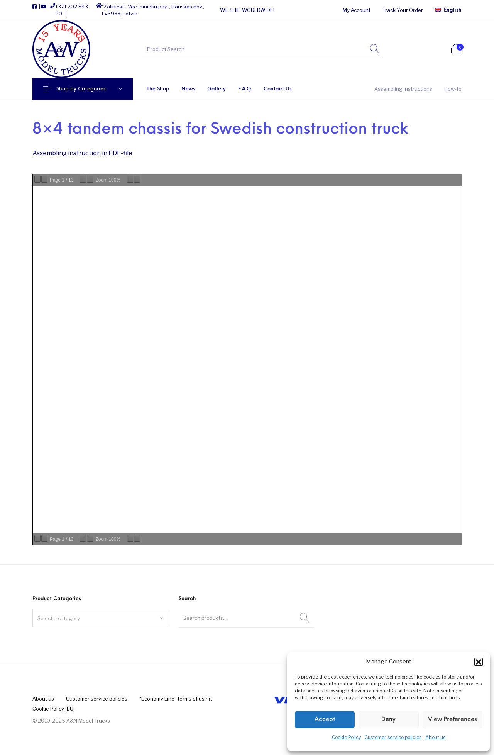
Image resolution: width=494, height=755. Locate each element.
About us (435, 737)
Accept (325, 720)
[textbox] (100, 618)
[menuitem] (356, 10)
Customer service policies (393, 737)
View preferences (452, 720)
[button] (478, 662)
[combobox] (100, 618)
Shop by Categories (84, 89)
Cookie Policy (346, 737)
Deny (388, 720)
